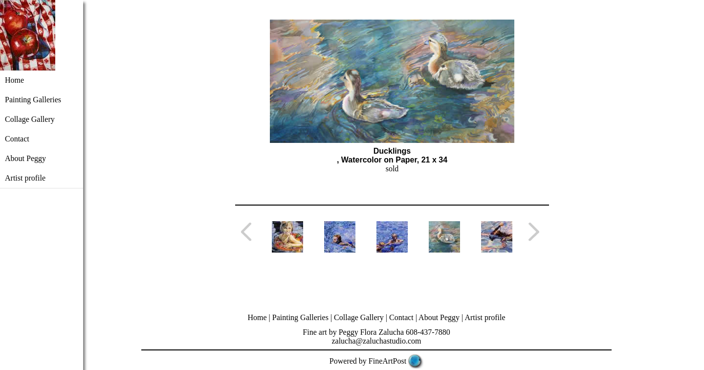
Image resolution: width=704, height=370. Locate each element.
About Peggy (25, 158)
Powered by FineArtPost (368, 361)
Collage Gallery (30, 119)
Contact (17, 139)
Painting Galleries (33, 99)
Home (14, 80)
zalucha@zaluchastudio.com (376, 341)
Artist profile (25, 178)
